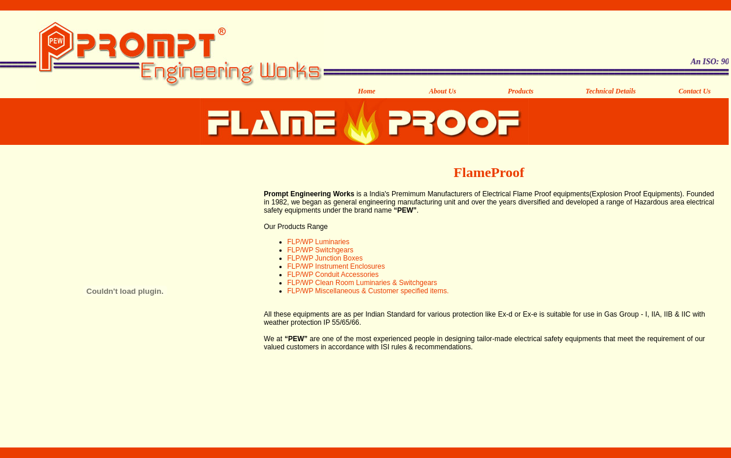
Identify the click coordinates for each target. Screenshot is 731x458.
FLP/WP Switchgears (320, 250)
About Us (442, 91)
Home (366, 91)
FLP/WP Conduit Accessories (333, 274)
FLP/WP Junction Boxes (325, 258)
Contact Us (694, 91)
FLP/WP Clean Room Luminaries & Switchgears (362, 283)
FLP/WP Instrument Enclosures (336, 266)
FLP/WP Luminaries (318, 242)
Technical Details (611, 91)
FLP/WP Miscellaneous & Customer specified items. (368, 291)
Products (520, 91)
